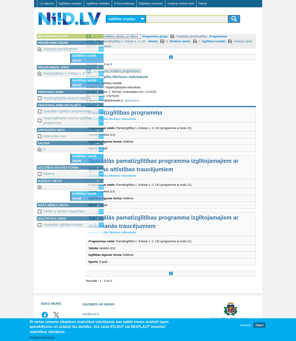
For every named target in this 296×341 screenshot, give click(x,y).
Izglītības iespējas (70, 3)
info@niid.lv (90, 314)
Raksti (203, 3)
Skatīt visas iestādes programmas (137, 71)
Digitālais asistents (151, 3)
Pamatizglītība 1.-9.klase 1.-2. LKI (67, 73)
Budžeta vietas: (201, 41)
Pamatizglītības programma (146, 112)
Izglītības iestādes (98, 3)
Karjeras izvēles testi (180, 3)
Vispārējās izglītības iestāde (63, 224)
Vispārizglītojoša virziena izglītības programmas (67, 120)
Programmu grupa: (176, 36)
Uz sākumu (47, 3)
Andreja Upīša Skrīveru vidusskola (148, 46)
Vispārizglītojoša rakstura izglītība (67, 98)
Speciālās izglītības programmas (66, 111)
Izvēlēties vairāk (84, 55)
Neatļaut (245, 325)
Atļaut (259, 325)
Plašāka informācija (42, 337)
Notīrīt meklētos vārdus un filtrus (136, 36)
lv (44, 149)
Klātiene (49, 174)
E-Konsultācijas (124, 3)
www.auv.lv (153, 100)
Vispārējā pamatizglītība (60, 49)
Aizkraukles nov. (54, 136)
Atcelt (76, 60)
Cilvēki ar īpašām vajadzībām (64, 211)
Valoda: (174, 41)
